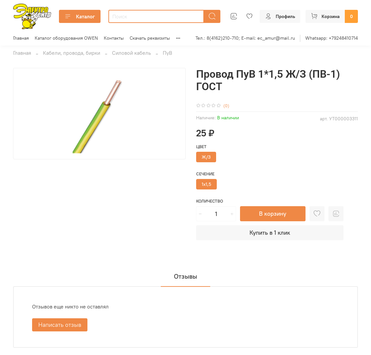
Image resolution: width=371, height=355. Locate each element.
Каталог (80, 16)
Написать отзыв (59, 324)
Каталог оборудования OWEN (66, 38)
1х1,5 (206, 184)
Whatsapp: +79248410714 (331, 38)
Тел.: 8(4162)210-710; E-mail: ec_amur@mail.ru (245, 38)
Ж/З (206, 157)
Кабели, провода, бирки (71, 52)
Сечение (205, 173)
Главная (21, 38)
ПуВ (167, 52)
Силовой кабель (131, 52)
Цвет (201, 146)
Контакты (114, 38)
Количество (209, 201)
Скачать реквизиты (150, 38)
